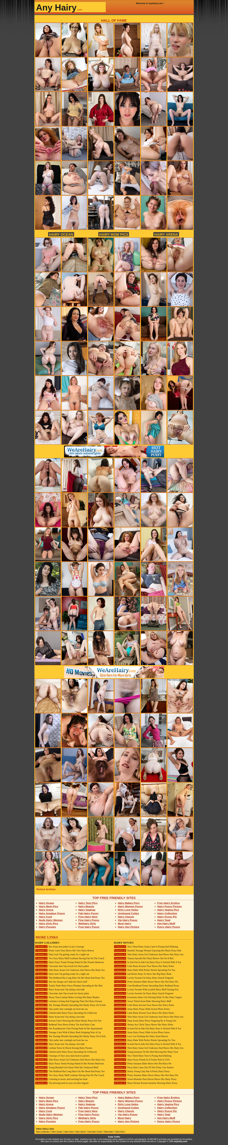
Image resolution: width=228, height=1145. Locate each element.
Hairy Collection (167, 913)
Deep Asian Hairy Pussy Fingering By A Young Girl (145, 1020)
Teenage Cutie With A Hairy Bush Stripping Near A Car (68, 1032)
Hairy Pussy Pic (167, 916)
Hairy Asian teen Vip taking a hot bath (60, 989)
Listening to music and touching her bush (61, 1079)
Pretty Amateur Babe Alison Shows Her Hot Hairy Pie (146, 981)
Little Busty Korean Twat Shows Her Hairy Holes (144, 966)
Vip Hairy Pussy (127, 920)
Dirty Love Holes (128, 909)
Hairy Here (69, 1131)
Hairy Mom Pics (113, 234)
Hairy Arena (166, 234)
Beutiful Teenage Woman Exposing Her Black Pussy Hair (148, 950)
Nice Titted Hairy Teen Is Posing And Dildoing (143, 1056)
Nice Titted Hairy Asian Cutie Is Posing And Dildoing (146, 946)
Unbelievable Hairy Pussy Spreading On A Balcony (66, 1013)
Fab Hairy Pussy (88, 913)
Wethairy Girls (87, 923)
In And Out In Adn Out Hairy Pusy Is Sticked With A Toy (147, 962)
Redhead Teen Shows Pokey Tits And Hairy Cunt (65, 1024)
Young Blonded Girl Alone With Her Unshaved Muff (66, 1067)
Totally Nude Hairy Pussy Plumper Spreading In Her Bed (69, 985)
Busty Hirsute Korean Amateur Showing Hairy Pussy (145, 1083)
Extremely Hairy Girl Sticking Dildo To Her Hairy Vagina (148, 997)
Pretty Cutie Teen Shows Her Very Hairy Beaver (64, 950)
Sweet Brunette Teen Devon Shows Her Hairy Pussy (145, 1079)
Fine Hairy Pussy (88, 920)
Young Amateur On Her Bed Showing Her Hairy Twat (146, 1052)
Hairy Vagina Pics (168, 909)
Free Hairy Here (88, 916)
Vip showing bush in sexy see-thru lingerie (62, 1083)
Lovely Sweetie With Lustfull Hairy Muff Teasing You (146, 989)
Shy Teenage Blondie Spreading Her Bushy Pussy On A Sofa (70, 1005)
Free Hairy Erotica (168, 903)
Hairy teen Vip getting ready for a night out (62, 954)
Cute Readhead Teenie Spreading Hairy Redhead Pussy (146, 985)
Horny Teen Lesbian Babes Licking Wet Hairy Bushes (67, 997)
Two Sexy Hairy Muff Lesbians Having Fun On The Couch (69, 958)
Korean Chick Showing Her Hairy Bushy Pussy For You (68, 1020)
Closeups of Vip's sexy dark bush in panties (62, 1056)
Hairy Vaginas (86, 909)
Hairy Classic (126, 916)
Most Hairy (124, 923)
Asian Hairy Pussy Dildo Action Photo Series (142, 1009)
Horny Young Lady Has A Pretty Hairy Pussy (142, 1071)
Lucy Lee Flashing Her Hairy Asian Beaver (141, 1036)
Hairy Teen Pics (87, 903)
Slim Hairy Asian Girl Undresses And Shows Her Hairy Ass (70, 970)
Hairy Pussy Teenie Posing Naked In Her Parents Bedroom (69, 962)
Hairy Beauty (86, 906)
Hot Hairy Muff (166, 923)
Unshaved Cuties (128, 913)
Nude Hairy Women (51, 920)
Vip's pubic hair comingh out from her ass (61, 1009)
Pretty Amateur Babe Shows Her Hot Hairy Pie (143, 1063)
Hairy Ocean (61, 234)
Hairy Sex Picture (128, 926)
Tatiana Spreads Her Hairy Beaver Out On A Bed (143, 958)
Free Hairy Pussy (89, 926)
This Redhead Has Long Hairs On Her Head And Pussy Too (70, 978)
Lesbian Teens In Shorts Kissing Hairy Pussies (63, 1048)
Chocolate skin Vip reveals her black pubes (62, 966)
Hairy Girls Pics (48, 923)
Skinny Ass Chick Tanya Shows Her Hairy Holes (143, 1024)
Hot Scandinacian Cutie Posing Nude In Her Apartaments (69, 1028)
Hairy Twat (163, 920)
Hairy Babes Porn (129, 903)
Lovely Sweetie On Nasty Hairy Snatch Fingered (143, 978)
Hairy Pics (119, 1131)
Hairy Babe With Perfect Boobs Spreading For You (144, 970)
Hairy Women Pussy (130, 906)
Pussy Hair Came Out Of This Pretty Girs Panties (144, 1067)
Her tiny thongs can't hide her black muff (61, 981)
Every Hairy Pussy (168, 926)
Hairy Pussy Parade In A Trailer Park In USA (142, 1059)
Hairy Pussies (47, 926)
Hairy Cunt (45, 916)
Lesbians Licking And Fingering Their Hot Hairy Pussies (68, 1001)
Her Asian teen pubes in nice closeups (59, 946)
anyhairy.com (180, 1141)
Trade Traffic (114, 1137)
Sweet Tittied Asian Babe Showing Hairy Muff (142, 1001)
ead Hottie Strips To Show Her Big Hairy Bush (142, 974)
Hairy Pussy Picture (169, 906)
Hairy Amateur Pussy (52, 913)
